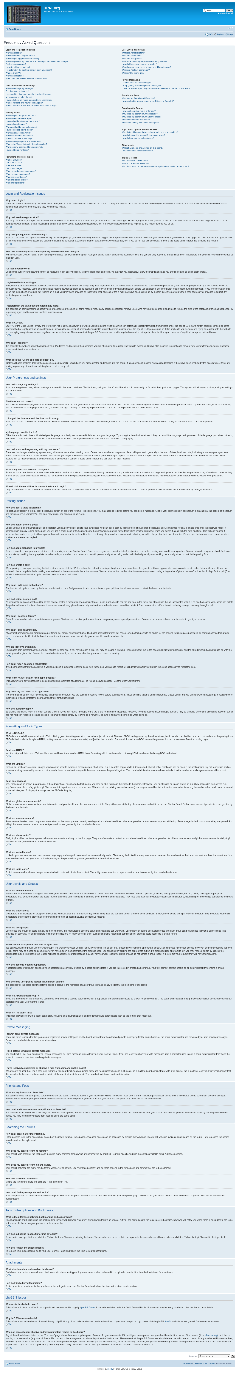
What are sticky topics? (16, 177)
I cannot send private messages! (136, 82)
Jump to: (193, 1356)
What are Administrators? (133, 53)
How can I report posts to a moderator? (23, 141)
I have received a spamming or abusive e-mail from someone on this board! (156, 88)
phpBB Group (88, 1307)
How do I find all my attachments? (137, 151)
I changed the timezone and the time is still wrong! (28, 94)
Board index (15, 29)
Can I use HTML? (14, 162)
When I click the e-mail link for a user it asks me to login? (31, 105)
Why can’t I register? (15, 76)
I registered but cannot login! (19, 67)
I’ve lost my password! (16, 64)
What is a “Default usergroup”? (136, 70)
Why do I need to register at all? (20, 55)
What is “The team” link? (133, 73)
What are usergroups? (132, 58)
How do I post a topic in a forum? (21, 115)
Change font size (230, 28)
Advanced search (225, 13)
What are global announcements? (21, 171)
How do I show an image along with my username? (29, 100)
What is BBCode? (14, 160)
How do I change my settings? (19, 88)
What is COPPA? (13, 73)
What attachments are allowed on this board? (142, 148)
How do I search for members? (136, 119)
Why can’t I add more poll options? (21, 127)
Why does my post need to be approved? (24, 147)
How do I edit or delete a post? (19, 118)
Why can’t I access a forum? (18, 133)
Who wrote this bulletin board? (135, 160)
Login (230, 34)
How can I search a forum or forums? (139, 111)
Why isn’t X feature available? (135, 163)
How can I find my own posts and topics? (140, 122)
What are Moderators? (132, 55)
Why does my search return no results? (139, 114)
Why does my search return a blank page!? (141, 117)
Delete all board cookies (204, 1363)
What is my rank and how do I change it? (24, 103)
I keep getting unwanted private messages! (141, 85)
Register (220, 34)
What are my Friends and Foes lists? (138, 98)
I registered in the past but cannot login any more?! (29, 70)
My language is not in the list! (19, 97)
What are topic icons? (15, 183)
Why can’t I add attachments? (19, 135)
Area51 (168, 1321)
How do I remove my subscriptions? (138, 138)
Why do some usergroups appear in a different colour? (146, 67)
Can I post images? (14, 168)
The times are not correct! (17, 91)
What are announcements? (18, 174)
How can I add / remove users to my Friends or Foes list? (148, 101)
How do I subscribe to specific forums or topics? (143, 135)
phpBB (110, 1369)
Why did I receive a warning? (19, 138)
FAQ (210, 34)
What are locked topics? (16, 180)
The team (187, 1363)
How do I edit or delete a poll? (19, 130)
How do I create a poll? (16, 124)
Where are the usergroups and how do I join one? (144, 61)
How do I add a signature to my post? (23, 121)
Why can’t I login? (14, 53)
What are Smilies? (14, 165)
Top (10, 210)
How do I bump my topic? (17, 150)
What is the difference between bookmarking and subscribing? (150, 132)
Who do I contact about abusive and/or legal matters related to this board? (155, 166)
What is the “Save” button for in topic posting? (26, 144)
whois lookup (211, 1335)
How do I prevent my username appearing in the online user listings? (37, 61)
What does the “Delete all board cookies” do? (26, 78)
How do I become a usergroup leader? (139, 64)
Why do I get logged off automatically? (23, 58)
